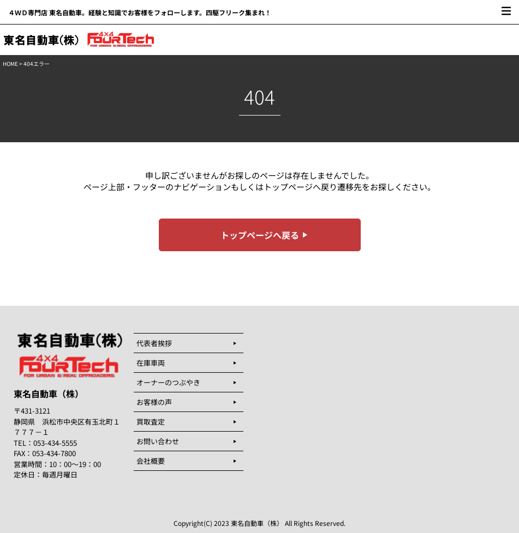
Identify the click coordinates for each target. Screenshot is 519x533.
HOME (10, 63)
